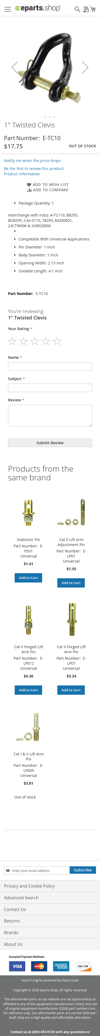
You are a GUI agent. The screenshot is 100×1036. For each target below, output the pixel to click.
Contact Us (15, 909)
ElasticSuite (70, 980)
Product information (22, 173)
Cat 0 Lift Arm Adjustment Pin (71, 542)
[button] (45, 117)
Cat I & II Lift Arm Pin (29, 756)
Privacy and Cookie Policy (29, 886)
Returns (12, 921)
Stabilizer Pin (28, 539)
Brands (11, 932)
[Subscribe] (83, 870)
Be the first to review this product (34, 168)
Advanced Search (21, 898)
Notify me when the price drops (32, 160)
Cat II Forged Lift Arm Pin (28, 649)
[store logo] (38, 8)
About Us (13, 944)
